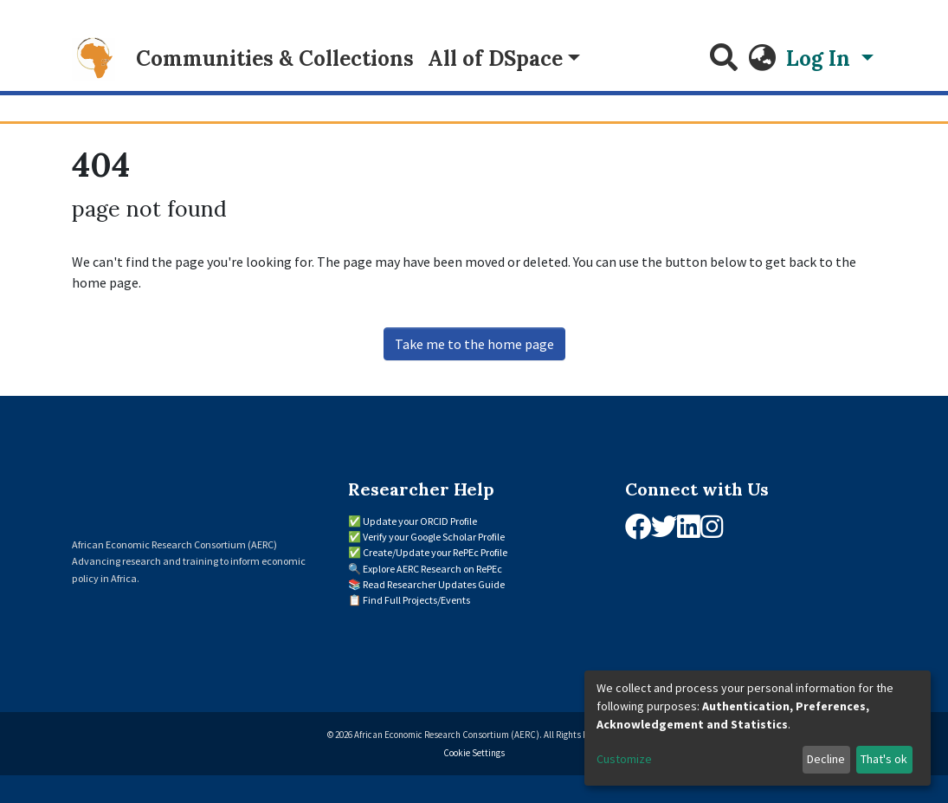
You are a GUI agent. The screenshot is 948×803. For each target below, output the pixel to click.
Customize (624, 759)
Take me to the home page (474, 344)
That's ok (884, 759)
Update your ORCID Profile (420, 521)
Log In (820, 58)
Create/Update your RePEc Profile (435, 552)
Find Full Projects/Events (416, 599)
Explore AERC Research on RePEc (432, 568)
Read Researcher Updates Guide (434, 584)
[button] (762, 58)
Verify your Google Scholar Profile (434, 536)
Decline (826, 759)
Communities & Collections (275, 58)
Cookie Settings (474, 753)
